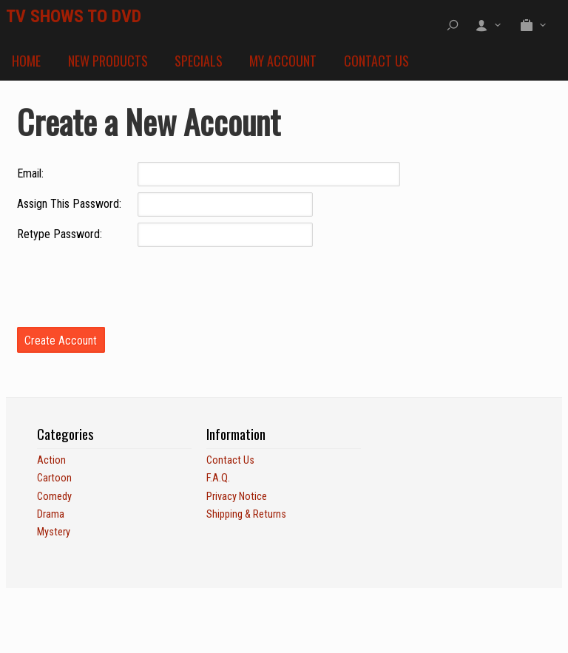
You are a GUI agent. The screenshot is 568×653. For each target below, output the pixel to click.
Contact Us (376, 60)
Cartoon (54, 478)
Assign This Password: (69, 204)
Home (26, 60)
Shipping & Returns (246, 514)
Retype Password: (59, 234)
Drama (50, 514)
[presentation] (129, 282)
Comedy (54, 496)
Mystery (53, 532)
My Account (283, 60)
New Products (108, 60)
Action (51, 460)
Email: (30, 173)
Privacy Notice (236, 496)
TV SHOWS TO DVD (73, 16)
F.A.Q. (218, 478)
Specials (199, 60)
